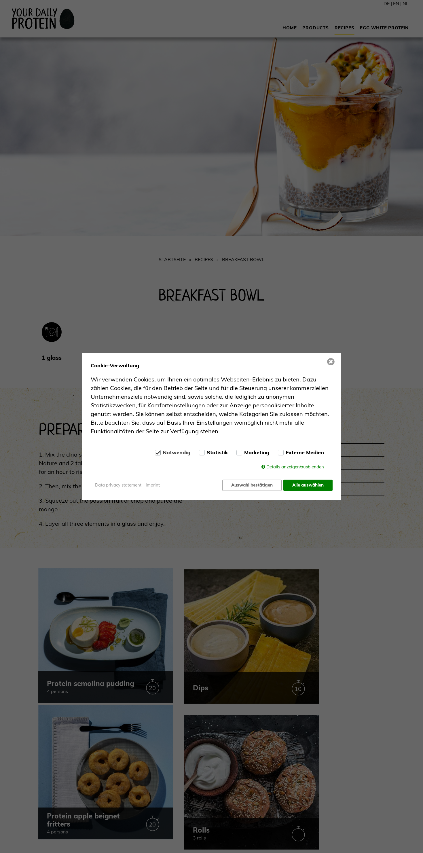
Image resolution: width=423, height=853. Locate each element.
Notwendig (176, 453)
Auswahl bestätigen (251, 485)
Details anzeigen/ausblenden (295, 467)
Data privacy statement (118, 485)
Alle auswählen (308, 485)
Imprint (153, 485)
